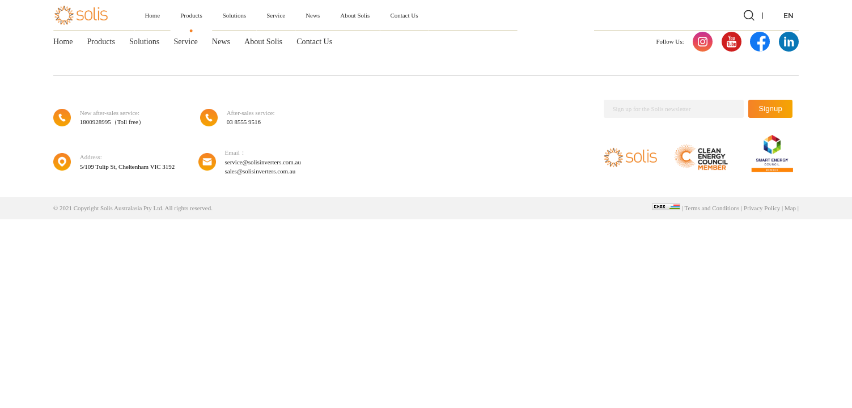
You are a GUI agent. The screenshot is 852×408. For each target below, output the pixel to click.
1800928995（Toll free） (112, 121)
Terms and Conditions (712, 208)
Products (191, 15)
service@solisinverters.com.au (263, 162)
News (313, 15)
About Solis (355, 15)
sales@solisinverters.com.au (260, 171)
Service (275, 15)
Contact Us (404, 15)
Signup (770, 108)
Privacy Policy (762, 208)
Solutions (234, 15)
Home (152, 15)
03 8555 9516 (244, 121)
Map (790, 208)
